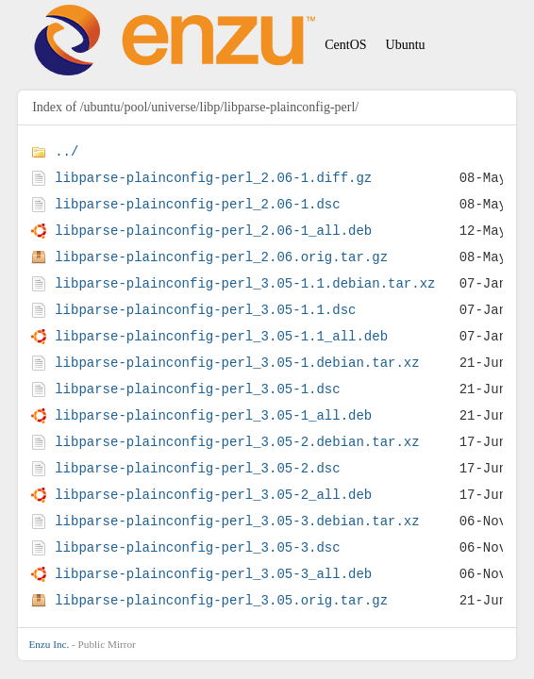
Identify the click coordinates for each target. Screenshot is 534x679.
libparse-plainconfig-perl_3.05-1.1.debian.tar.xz (245, 283)
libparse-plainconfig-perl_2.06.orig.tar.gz (221, 257)
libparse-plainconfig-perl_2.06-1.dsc (197, 204)
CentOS (345, 45)
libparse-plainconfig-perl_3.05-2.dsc (197, 468)
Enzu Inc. (48, 644)
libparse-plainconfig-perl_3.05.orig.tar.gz (221, 600)
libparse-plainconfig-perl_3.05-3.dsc (197, 547)
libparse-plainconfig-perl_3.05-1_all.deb (213, 415)
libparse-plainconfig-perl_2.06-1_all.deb (213, 231)
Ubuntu (406, 45)
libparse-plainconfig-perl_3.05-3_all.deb (213, 574)
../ (66, 151)
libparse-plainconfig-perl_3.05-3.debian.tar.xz (237, 521)
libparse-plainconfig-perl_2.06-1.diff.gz (213, 178)
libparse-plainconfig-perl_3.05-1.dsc (197, 389)
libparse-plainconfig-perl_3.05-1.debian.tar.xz (237, 363)
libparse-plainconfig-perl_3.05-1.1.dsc (205, 310)
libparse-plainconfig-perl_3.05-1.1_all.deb (221, 336)
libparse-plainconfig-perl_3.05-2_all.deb (213, 495)
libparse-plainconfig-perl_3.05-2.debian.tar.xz (237, 442)
